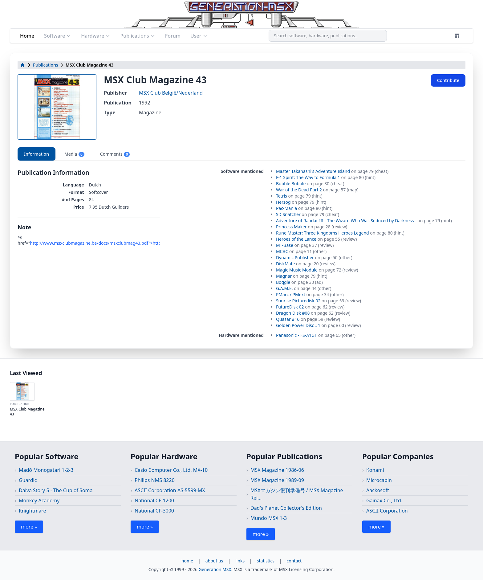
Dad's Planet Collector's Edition (286, 507)
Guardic (28, 480)
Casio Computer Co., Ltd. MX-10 (171, 470)
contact (294, 561)
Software (57, 35)
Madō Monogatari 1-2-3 (46, 470)
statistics (265, 561)
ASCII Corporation (387, 510)
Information (36, 154)
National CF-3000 (154, 510)
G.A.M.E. (284, 288)
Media (74, 154)
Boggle (283, 282)
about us (214, 561)
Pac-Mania (286, 208)
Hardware (95, 35)
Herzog (283, 202)
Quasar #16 (287, 319)
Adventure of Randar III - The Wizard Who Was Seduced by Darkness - (346, 220)
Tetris (281, 196)
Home (27, 35)
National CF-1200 (154, 500)
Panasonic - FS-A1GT (296, 335)
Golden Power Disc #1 (298, 325)
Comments (115, 154)
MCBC (282, 251)
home (187, 561)
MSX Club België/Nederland (171, 92)
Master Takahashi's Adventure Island (313, 171)
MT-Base (284, 245)
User (199, 35)
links (240, 561)
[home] (22, 65)
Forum (173, 35)
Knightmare (32, 510)
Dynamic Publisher (295, 257)
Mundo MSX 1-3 (268, 518)
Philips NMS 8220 (155, 480)
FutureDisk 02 (290, 307)
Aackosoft (377, 490)
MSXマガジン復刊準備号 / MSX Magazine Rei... (296, 494)
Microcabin (379, 480)
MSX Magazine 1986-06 (277, 470)
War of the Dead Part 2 (299, 190)
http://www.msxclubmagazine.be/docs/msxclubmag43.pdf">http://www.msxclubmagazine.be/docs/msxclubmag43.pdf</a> (155, 243)
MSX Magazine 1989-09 (277, 480)
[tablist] (241, 154)
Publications (137, 35)
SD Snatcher (288, 214)
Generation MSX (215, 569)
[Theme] (457, 36)
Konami (375, 470)
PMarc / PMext (290, 294)
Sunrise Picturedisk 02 (298, 301)
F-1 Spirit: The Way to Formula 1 (308, 177)
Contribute (448, 80)
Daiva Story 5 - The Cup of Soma (56, 490)
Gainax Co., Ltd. (384, 500)
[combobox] (328, 36)
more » (29, 526)
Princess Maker (291, 227)
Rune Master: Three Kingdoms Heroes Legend (322, 233)
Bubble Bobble (291, 183)
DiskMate (285, 264)
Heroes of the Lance (296, 239)
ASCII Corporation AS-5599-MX (170, 490)
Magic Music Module (297, 270)
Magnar (284, 276)
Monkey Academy (39, 500)
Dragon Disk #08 (293, 313)
